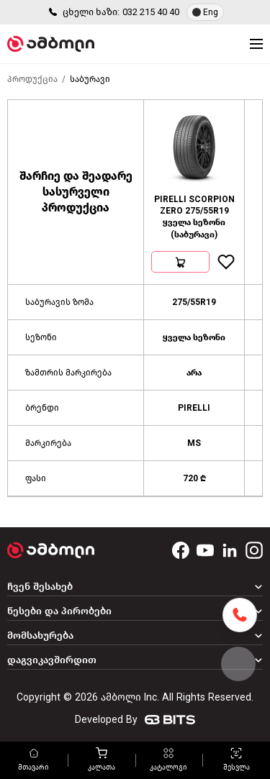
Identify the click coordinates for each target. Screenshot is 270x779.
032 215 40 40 (150, 11)
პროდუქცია (32, 79)
